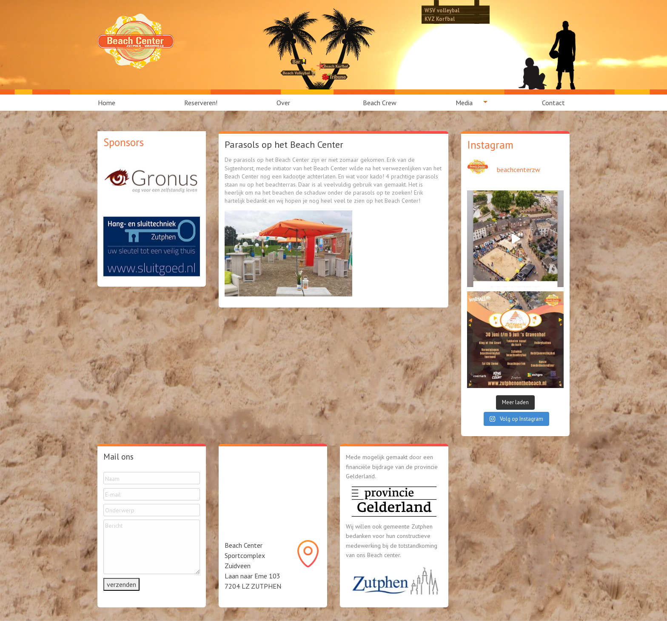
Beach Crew (379, 102)
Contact (553, 102)
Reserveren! (200, 102)
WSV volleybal (442, 10)
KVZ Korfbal (440, 18)
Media (464, 102)
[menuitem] (111, 103)
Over (283, 102)
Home (106, 102)
